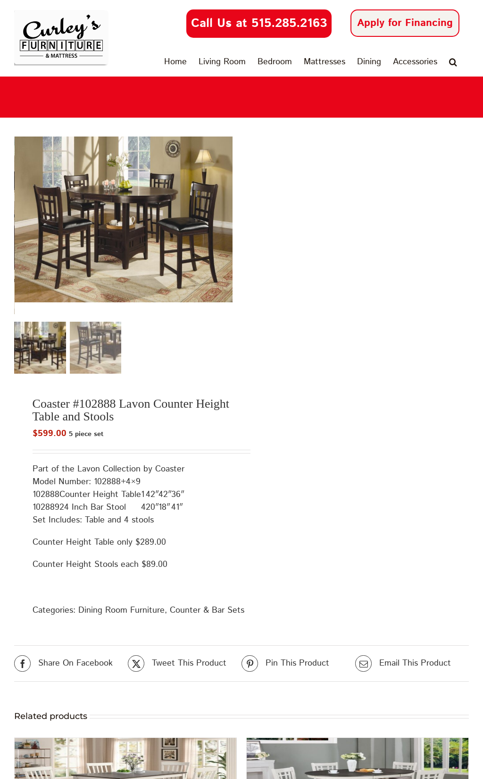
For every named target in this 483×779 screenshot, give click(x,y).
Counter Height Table (100, 496)
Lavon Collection (109, 470)
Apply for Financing (405, 23)
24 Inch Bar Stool (92, 509)
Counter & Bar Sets (207, 612)
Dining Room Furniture (121, 612)
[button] (453, 62)
